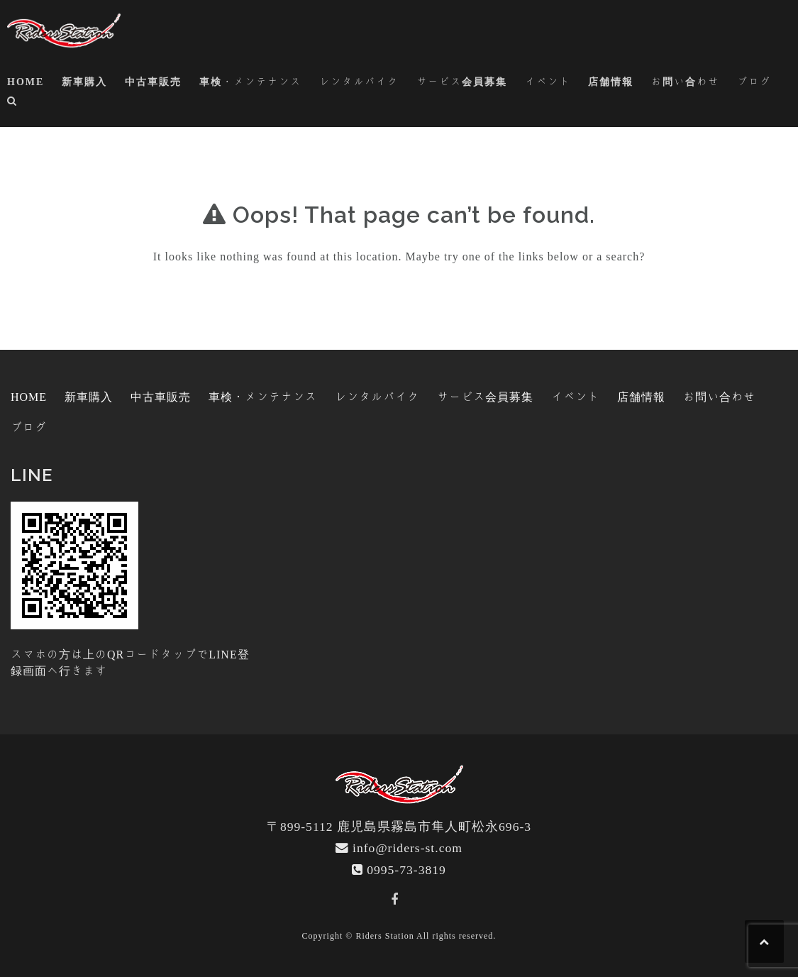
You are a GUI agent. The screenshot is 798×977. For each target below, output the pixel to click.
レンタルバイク (359, 82)
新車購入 (84, 82)
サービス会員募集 (461, 82)
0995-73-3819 (406, 869)
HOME (25, 82)
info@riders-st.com (407, 847)
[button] (12, 103)
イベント (547, 82)
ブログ (754, 82)
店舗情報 (610, 82)
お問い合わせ (685, 82)
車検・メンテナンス (250, 82)
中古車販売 (153, 82)
